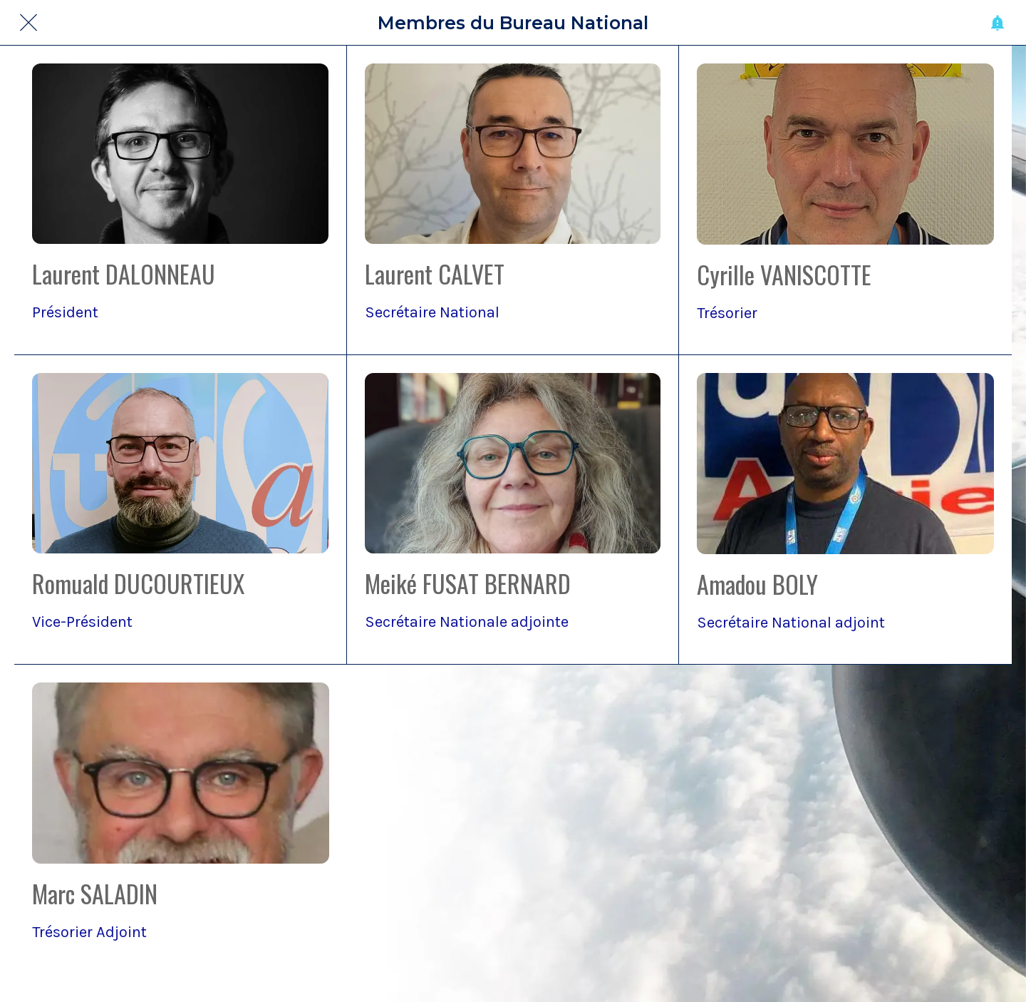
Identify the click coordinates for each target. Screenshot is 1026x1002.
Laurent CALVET (434, 273)
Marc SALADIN (94, 893)
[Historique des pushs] (997, 23)
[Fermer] (28, 22)
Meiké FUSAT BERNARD (468, 583)
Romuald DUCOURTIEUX (138, 583)
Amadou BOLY (757, 584)
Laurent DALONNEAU (123, 273)
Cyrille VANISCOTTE (784, 274)
